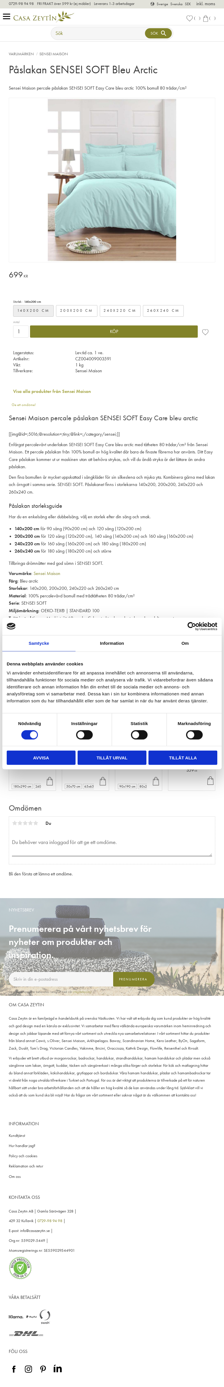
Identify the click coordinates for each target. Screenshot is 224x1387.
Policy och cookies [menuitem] (23, 1155)
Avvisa (41, 757)
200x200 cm (76, 310)
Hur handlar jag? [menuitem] (22, 1145)
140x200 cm (33, 310)
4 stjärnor (30, 823)
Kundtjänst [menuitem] (17, 1135)
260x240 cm (163, 310)
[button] (8, 17)
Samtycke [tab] (39, 642)
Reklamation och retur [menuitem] (26, 1166)
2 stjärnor (19, 823)
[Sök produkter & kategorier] (98, 33)
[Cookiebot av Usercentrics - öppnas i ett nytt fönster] (191, 626)
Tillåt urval (112, 757)
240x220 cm (120, 310)
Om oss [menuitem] (15, 1176)
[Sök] (158, 33)
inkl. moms (205, 4)
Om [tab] (185, 642)
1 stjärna (14, 823)
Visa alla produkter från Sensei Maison (52, 391)
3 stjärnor (25, 823)
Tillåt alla (183, 757)
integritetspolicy (82, 992)
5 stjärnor (35, 823)
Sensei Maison (47, 573)
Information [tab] (112, 642)
